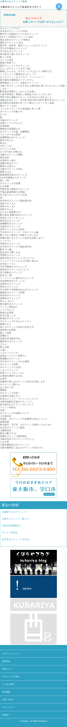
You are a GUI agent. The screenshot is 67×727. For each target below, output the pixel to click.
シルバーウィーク (9, 370)
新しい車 (4, 180)
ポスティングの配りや (11, 111)
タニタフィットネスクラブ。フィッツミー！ (22, 77)
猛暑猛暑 (4, 421)
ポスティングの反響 (10, 183)
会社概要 (6, 692)
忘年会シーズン (8, 263)
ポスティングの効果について (14, 413)
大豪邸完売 (5, 430)
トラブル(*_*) (6, 309)
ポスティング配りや (10, 384)
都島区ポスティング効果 (12, 292)
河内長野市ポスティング (12, 281)
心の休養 (4, 186)
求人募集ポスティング (11, 272)
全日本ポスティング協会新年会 (15, 200)
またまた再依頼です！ (11, 212)
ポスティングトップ (11, 653)
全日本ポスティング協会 (13, 427)
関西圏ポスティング (10, 358)
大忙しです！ (6, 146)
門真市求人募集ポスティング (14, 189)
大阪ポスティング (9, 120)
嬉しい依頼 (5, 332)
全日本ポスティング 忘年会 (14, 31)
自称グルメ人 (6, 209)
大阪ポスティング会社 (11, 169)
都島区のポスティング (11, 341)
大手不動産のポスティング (13, 266)
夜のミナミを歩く (9, 106)
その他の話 (5, 416)
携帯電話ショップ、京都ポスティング (19, 83)
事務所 (3, 390)
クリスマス (5, 241)
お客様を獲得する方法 (11, 376)
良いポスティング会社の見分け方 (17, 327)
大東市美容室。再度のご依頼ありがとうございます (26, 94)
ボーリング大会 (8, 149)
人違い (3, 350)
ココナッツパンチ (9, 353)
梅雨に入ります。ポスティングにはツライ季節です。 (27, 71)
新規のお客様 (6, 312)
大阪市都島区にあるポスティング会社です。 (22, 447)
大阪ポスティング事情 (11, 154)
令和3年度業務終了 (11, 525)
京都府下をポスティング (14, 512)
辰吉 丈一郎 (6, 275)
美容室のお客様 (8, 330)
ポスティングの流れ (11, 676)
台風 (2, 410)
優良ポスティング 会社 (11, 42)
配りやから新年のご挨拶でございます (19, 235)
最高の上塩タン (8, 166)
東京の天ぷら (6, 140)
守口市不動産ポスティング (13, 48)
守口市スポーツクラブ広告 (13, 195)
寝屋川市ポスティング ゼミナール (17, 258)
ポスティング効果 (9, 364)
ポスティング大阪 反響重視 (14, 131)
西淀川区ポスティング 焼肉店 (15, 39)
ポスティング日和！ (10, 393)
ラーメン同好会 (8, 407)
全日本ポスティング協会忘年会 (15, 246)
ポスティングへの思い (11, 367)
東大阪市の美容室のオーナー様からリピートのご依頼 (27, 103)
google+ (5, 715)
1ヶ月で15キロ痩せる (11, 151)
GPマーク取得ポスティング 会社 (16, 37)
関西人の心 (5, 172)
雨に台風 (4, 347)
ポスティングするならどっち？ (15, 321)
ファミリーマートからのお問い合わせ (19, 261)
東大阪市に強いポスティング (14, 54)
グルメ (3, 344)
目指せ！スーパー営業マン (13, 355)
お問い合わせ (8, 699)
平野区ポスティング (10, 255)
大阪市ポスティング (10, 226)
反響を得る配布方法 (10, 338)
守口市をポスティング (11, 51)
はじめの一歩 (6, 387)
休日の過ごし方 (8, 315)
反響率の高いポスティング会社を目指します (22, 381)
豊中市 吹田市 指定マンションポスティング (23, 45)
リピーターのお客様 (10, 134)
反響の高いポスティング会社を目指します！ (22, 238)
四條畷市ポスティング (11, 223)
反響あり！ (5, 335)
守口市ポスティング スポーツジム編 (19, 232)
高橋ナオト (5, 324)
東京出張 (4, 157)
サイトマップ (8, 707)
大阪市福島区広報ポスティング (15, 401)
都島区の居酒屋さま (10, 128)
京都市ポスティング (10, 284)
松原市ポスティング (10, 295)
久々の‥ (4, 114)
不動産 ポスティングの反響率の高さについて (23, 419)
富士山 (3, 143)
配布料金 (6, 661)
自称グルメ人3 (7, 203)
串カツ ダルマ (7, 301)
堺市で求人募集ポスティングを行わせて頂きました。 (27, 97)
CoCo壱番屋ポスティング (13, 177)
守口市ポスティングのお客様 (14, 361)
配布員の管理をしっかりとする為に (18, 91)
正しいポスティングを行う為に (15, 68)
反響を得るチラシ (9, 163)
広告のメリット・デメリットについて (19, 398)
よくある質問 (8, 684)
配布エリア (7, 669)
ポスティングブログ (10, 28)
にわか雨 (4, 442)
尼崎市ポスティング (10, 298)
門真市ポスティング (10, 243)
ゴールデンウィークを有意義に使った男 (20, 108)
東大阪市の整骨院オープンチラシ (17, 80)
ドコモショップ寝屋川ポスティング (18, 74)
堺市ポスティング (9, 286)
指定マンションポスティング (14, 65)
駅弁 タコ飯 (6, 249)
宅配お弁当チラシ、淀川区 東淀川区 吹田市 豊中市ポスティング (32, 100)
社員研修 (4, 126)
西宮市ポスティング (10, 220)
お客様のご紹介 (8, 160)
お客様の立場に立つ (10, 396)
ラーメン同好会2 (8, 307)
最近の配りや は (8, 433)
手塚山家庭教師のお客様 (12, 192)
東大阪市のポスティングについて (17, 404)
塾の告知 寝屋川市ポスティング (16, 215)
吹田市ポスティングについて (14, 269)
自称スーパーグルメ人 (11, 123)
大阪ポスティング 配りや (15, 518)
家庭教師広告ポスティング (13, 174)
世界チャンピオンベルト (12, 373)
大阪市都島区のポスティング (14, 444)
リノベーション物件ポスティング (17, 278)
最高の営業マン (8, 62)
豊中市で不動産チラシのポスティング (19, 34)
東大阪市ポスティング (11, 304)
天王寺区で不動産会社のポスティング (19, 289)
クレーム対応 (6, 60)
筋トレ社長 (5, 57)
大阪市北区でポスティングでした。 (18, 439)
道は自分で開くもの (10, 252)
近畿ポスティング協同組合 (13, 436)
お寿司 (3, 378)
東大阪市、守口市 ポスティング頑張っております (26, 424)
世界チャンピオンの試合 (12, 229)
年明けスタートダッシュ (12, 218)
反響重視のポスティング (12, 137)
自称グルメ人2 (7, 206)
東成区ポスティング (10, 318)
